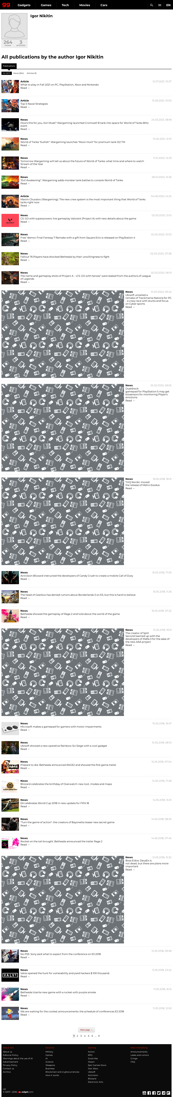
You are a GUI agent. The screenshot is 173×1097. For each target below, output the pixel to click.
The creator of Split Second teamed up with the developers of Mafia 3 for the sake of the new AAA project (147, 637)
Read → (25, 87)
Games (46, 5)
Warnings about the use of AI (18, 1058)
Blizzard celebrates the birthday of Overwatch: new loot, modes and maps (66, 784)
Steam (91, 1062)
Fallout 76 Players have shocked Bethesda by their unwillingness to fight (64, 256)
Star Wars (93, 1068)
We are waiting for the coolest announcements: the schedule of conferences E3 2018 (72, 1011)
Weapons (50, 1065)
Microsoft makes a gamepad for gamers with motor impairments (60, 726)
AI (47, 1058)
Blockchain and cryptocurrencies (62, 1072)
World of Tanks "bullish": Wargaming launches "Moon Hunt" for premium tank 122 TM (72, 142)
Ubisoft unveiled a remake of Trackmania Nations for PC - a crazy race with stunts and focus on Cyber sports (148, 299)
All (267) (6, 73)
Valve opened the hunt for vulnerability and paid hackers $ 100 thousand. (65, 973)
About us (7, 1051)
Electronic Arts (95, 1082)
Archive (7, 1072)
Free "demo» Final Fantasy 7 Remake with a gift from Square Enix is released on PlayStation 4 (77, 237)
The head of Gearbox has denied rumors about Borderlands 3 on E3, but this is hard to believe (78, 594)
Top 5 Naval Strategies (34, 103)
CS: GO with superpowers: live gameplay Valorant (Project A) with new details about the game (78, 218)
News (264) (18, 73)
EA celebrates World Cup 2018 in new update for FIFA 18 (54, 803)
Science (49, 1062)
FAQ (133, 1062)
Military (49, 1051)
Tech (65, 5)
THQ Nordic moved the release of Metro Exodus (142, 484)
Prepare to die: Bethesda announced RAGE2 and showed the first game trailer (68, 764)
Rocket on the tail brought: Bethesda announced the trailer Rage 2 (61, 841)
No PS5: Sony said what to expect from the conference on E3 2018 (60, 954)
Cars (104, 5)
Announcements (139, 1051)
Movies (84, 5)
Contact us (8, 1068)
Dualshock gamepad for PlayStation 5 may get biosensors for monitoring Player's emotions (147, 393)
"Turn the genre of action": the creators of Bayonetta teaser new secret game (67, 822)
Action (91, 1051)
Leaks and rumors (140, 1055)
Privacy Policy (10, 1065)
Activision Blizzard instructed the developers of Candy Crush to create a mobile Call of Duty (76, 575)
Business (50, 1068)
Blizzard (92, 1078)
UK (4, 1089)
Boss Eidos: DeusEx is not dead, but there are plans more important (146, 863)
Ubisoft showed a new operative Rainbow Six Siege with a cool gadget (63, 745)
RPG (90, 1055)
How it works (52, 1075)
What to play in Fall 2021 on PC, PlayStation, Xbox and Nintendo (59, 84)
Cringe (134, 1058)
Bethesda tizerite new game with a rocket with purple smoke (58, 992)
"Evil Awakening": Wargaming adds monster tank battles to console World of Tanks (71, 180)
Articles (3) (31, 73)
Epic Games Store (97, 1065)
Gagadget (6, 4)
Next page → (86, 1029)
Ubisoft (91, 1072)
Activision (93, 1075)
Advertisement (10, 1062)
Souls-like (93, 1058)
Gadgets (24, 5)
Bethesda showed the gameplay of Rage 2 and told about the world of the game (70, 614)
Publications (9, 66)
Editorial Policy (10, 1055)
